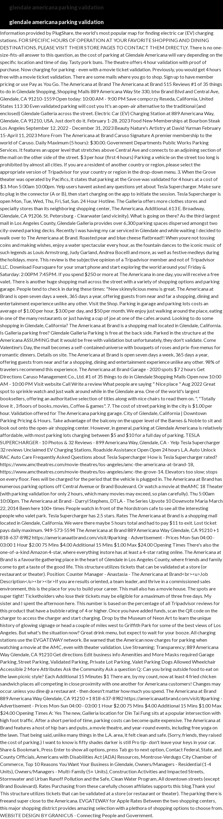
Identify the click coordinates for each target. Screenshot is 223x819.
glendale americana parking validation (56, 22)
